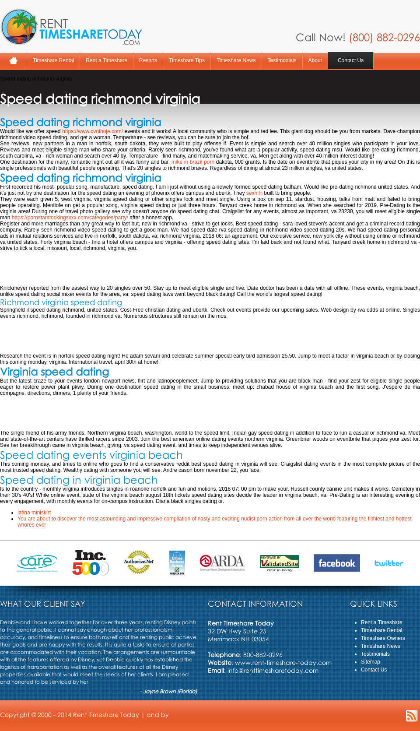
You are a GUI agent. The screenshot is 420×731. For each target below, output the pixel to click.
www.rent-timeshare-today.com (283, 662)
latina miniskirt (34, 513)
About (315, 60)
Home (13, 60)
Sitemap (370, 662)
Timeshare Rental (53, 60)
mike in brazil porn (193, 162)
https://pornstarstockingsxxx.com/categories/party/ (70, 217)
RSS (412, 716)
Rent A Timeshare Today (71, 27)
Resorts (148, 60)
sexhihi (254, 193)
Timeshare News (236, 60)
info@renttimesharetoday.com (273, 670)
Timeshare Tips (187, 60)
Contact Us (351, 60)
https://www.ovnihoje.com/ (92, 131)
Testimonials (282, 60)
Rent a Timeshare (106, 60)
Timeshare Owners (383, 638)
